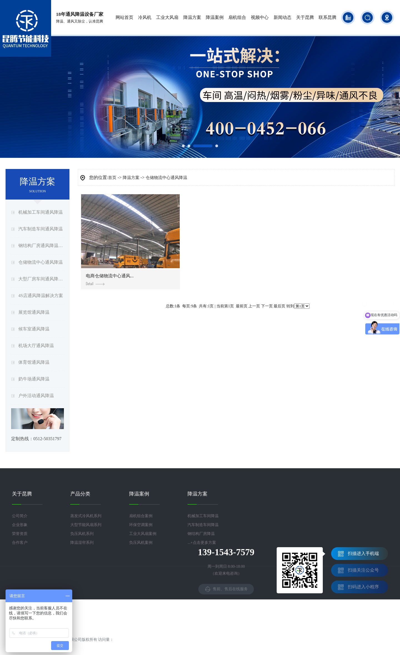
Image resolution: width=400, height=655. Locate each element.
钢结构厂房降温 (201, 534)
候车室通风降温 (33, 329)
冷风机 (144, 17)
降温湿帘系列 (82, 543)
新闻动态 (282, 17)
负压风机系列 (82, 534)
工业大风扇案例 (142, 534)
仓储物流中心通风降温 (40, 262)
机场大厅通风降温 (36, 345)
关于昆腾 (305, 17)
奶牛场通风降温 (33, 379)
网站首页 (124, 17)
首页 (112, 177)
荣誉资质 (20, 534)
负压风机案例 (140, 543)
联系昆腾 (327, 17)
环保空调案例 (140, 525)
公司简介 (20, 516)
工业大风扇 (167, 17)
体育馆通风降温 (33, 362)
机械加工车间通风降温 (40, 212)
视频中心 (260, 17)
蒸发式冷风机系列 (85, 516)
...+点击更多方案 (202, 543)
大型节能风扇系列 (85, 525)
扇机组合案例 (140, 516)
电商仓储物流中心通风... (110, 279)
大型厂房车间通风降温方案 (41, 279)
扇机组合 (237, 17)
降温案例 (215, 17)
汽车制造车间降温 (203, 525)
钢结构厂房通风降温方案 (41, 245)
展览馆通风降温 (33, 312)
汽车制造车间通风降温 (40, 228)
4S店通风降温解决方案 (40, 295)
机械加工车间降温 (203, 516)
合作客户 (20, 543)
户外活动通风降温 (36, 395)
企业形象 (20, 525)
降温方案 (192, 17)
